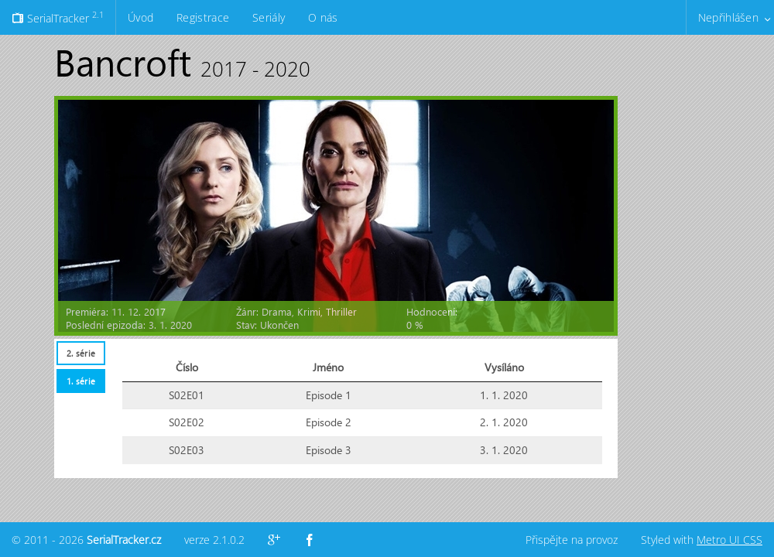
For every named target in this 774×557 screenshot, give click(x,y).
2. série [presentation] (81, 353)
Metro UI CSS (729, 539)
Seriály (268, 17)
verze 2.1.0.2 (214, 539)
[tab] (80, 353)
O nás (322, 17)
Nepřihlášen (728, 17)
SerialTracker (58, 17)
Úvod (140, 17)
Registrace (202, 17)
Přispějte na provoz (572, 539)
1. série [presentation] (81, 381)
